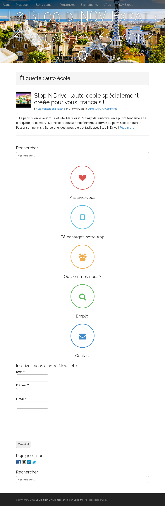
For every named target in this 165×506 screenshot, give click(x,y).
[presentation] (31, 423)
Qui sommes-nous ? (82, 276)
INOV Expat (125, 5)
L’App (107, 5)
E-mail (21, 398)
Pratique (23, 5)
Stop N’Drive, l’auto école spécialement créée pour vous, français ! (86, 98)
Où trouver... (94, 108)
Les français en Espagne (51, 108)
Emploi (82, 316)
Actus (6, 5)
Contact (82, 355)
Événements (89, 5)
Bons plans (45, 5)
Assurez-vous (82, 197)
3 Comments (110, 108)
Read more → (128, 127)
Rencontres (67, 5)
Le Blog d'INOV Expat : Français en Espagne (82, 26)
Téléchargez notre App (82, 237)
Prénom (22, 385)
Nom (20, 371)
